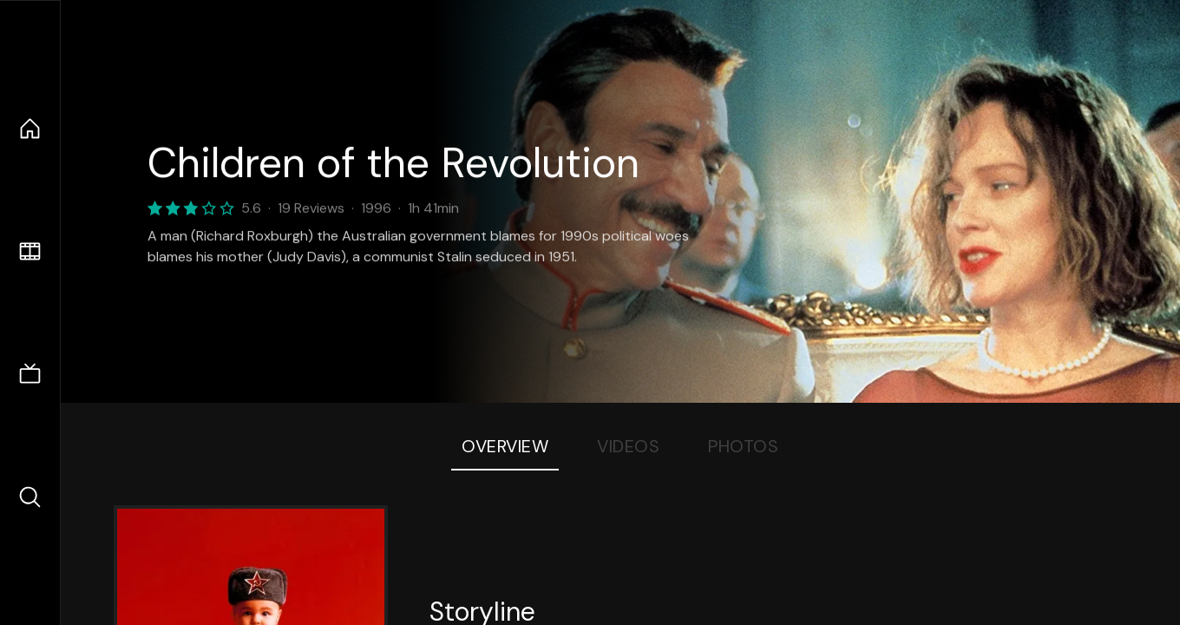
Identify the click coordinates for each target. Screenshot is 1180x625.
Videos (628, 446)
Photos (743, 446)
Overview (505, 446)
